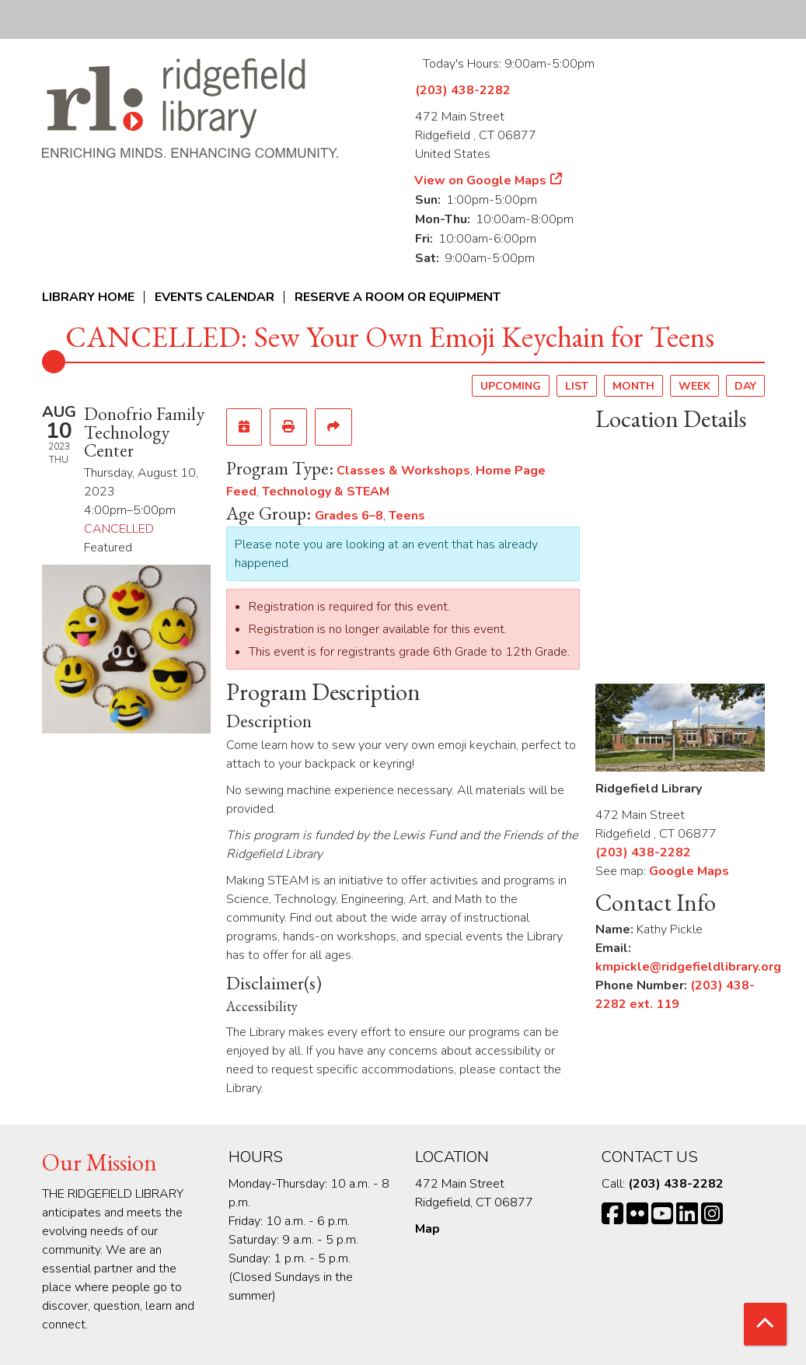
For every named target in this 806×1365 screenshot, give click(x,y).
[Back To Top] (765, 1324)
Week (694, 386)
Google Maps (689, 871)
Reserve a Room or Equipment (398, 297)
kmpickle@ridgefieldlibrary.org (688, 966)
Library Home (88, 297)
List (576, 386)
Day (745, 386)
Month (633, 386)
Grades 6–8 (349, 515)
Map (427, 1228)
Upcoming (510, 386)
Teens (407, 515)
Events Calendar (214, 297)
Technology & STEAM (325, 491)
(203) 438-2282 (463, 90)
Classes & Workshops (403, 470)
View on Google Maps (480, 180)
